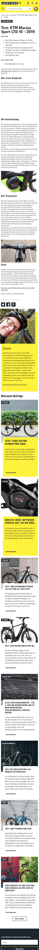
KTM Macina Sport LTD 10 (8, 71)
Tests (7, 15)
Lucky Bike (17, 378)
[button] (2, 8)
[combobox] (19, 9)
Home (2, 15)
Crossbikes (13, 15)
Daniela (7, 348)
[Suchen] (30, 9)
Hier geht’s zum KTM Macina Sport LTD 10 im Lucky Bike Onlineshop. (18, 289)
